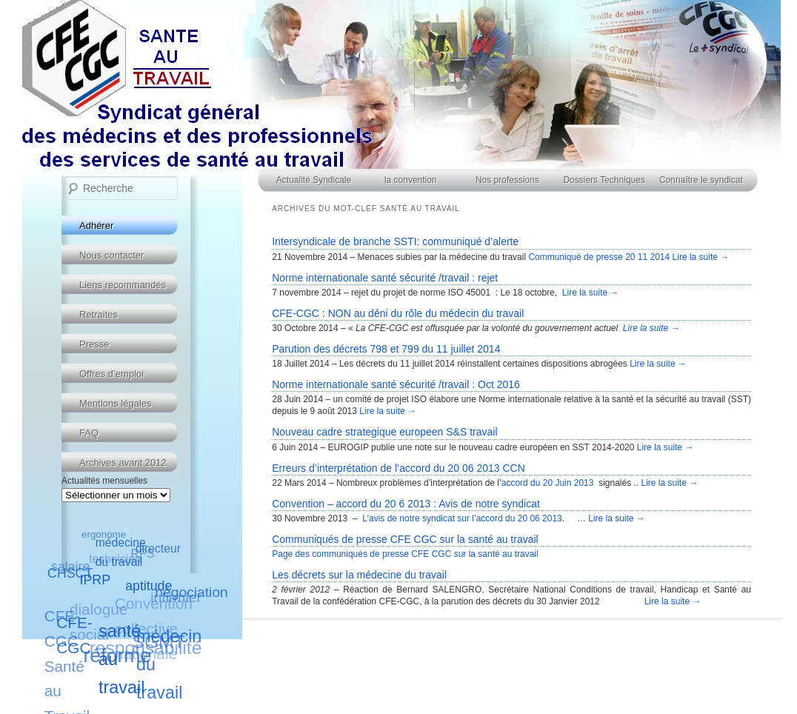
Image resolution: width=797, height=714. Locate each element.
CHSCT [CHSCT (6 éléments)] (70, 573)
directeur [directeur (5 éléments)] (158, 548)
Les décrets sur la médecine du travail (359, 575)
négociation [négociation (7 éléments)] (191, 592)
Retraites (98, 314)
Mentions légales (115, 403)
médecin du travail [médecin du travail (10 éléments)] (168, 664)
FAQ (89, 432)
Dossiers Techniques (604, 180)
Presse (94, 344)
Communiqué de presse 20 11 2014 (600, 257)
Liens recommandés (122, 284)
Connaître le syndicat (701, 180)
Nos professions (507, 180)
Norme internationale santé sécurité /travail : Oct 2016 (396, 384)
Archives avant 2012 (123, 462)
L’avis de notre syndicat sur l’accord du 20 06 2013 (462, 518)
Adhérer (96, 225)
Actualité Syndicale (313, 180)
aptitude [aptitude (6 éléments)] (149, 585)
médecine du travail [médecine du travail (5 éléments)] (121, 552)
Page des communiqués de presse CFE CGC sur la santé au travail (405, 554)
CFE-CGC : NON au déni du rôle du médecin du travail (398, 313)
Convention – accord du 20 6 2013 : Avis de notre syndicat (406, 504)
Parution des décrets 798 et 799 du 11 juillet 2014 (386, 349)
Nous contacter (111, 255)
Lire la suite (701, 257)
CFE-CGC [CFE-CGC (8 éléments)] (75, 635)
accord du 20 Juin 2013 (547, 483)
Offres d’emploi (111, 373)
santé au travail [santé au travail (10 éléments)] (121, 658)
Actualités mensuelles (104, 481)
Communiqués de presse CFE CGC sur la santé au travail (405, 539)
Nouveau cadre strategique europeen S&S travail (384, 432)
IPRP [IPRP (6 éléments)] (95, 579)
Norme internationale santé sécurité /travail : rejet (385, 278)
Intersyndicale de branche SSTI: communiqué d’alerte (395, 241)
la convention (410, 180)
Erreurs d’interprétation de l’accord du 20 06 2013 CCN (398, 468)
